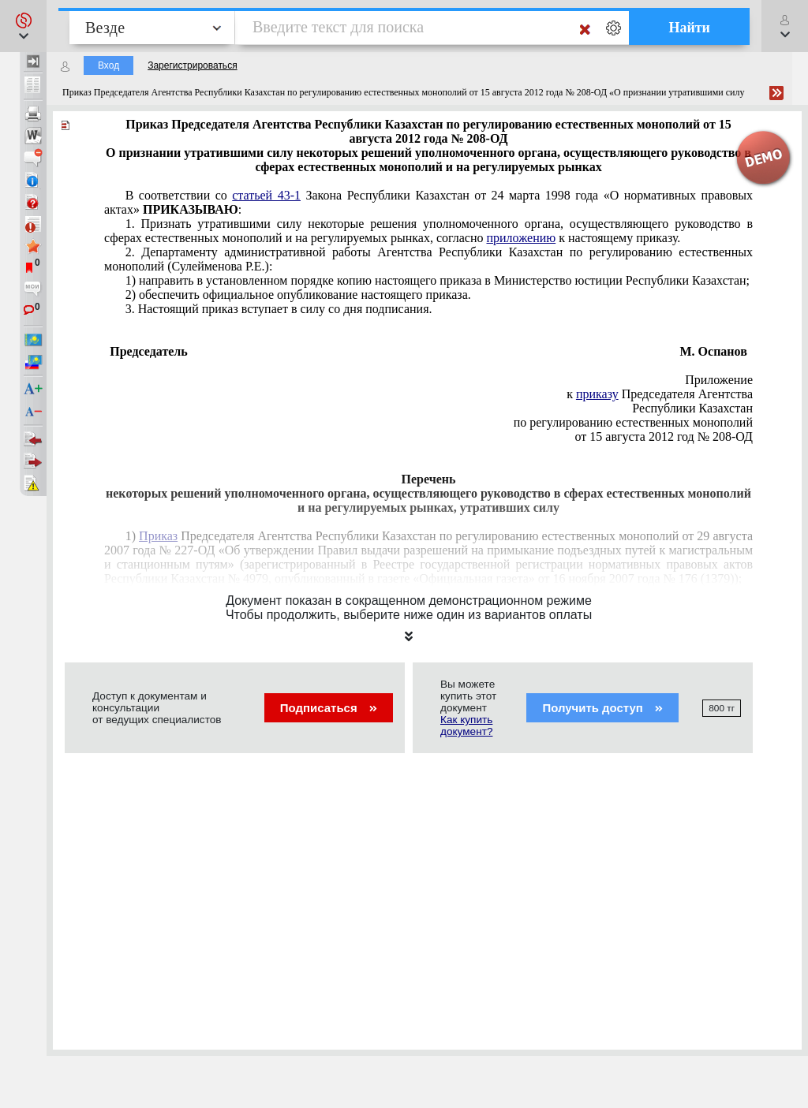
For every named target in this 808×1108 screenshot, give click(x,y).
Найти (689, 27)
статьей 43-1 (266, 195)
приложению (521, 237)
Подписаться (328, 707)
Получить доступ (602, 707)
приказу (597, 394)
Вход (108, 65)
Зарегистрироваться (192, 65)
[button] (23, 26)
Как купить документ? (466, 725)
